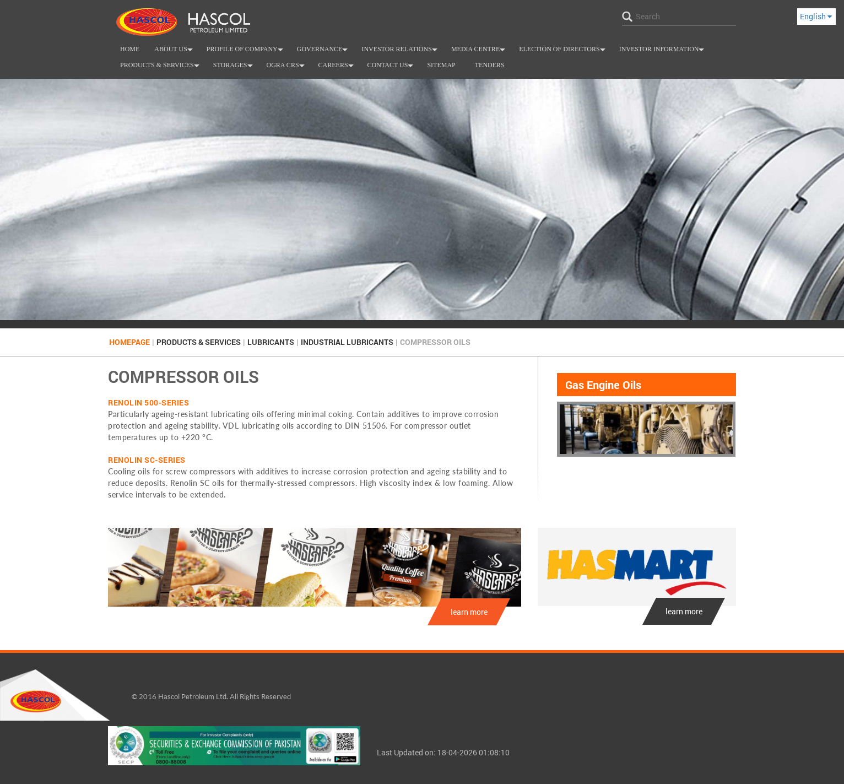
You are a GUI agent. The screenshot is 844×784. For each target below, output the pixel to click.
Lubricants (270, 342)
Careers (337, 67)
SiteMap (441, 65)
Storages (234, 67)
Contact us (391, 67)
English (816, 16)
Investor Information (663, 51)
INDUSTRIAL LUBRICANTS (347, 342)
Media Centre (479, 51)
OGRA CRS (287, 67)
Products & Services (161, 67)
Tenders (490, 65)
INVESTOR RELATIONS (400, 51)
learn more (469, 612)
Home (129, 49)
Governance (323, 51)
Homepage (129, 342)
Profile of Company (246, 51)
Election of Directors (563, 51)
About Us (174, 51)
